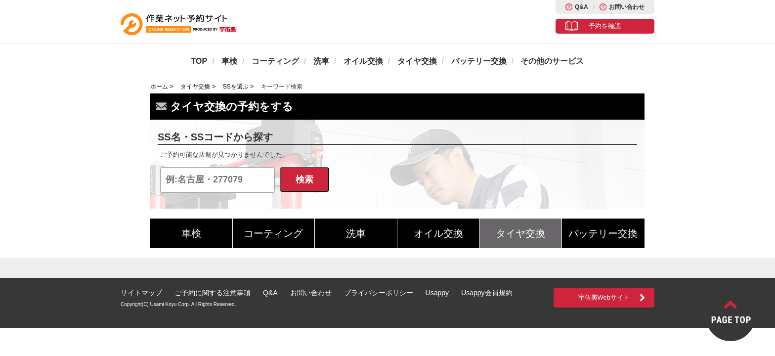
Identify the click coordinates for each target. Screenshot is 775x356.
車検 (229, 61)
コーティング (275, 61)
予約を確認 (605, 26)
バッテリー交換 (479, 61)
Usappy (437, 293)
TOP (199, 61)
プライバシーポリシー (378, 293)
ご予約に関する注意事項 (212, 293)
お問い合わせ (627, 6)
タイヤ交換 (417, 61)
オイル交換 (363, 61)
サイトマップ (141, 293)
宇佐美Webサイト (604, 297)
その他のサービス (552, 61)
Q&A (581, 6)
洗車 (321, 61)
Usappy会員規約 (486, 293)
